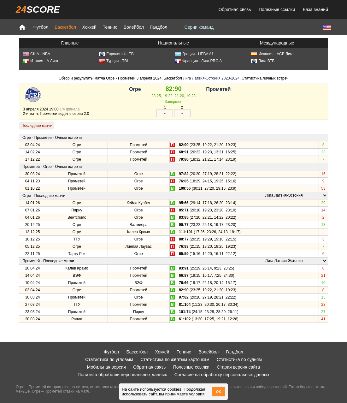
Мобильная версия (106, 367)
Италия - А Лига (40, 61)
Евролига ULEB (116, 54)
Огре (135, 89)
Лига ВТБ (262, 61)
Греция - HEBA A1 (194, 54)
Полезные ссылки (277, 9)
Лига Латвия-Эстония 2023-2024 (211, 78)
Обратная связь (234, 9)
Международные (277, 42)
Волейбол (134, 27)
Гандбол (158, 27)
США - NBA (36, 54)
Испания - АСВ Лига (272, 54)
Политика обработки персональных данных (122, 374)
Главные (70, 42)
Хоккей (89, 27)
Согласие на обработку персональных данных (221, 374)
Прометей (218, 89)
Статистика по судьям (239, 359)
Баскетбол (65, 27)
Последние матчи (36, 125)
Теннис (110, 27)
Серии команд (199, 27)
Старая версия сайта (238, 367)
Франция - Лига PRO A (198, 61)
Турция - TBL (114, 61)
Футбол (40, 27)
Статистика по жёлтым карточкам (174, 359)
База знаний (315, 9)
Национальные (173, 42)
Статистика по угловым (109, 359)
